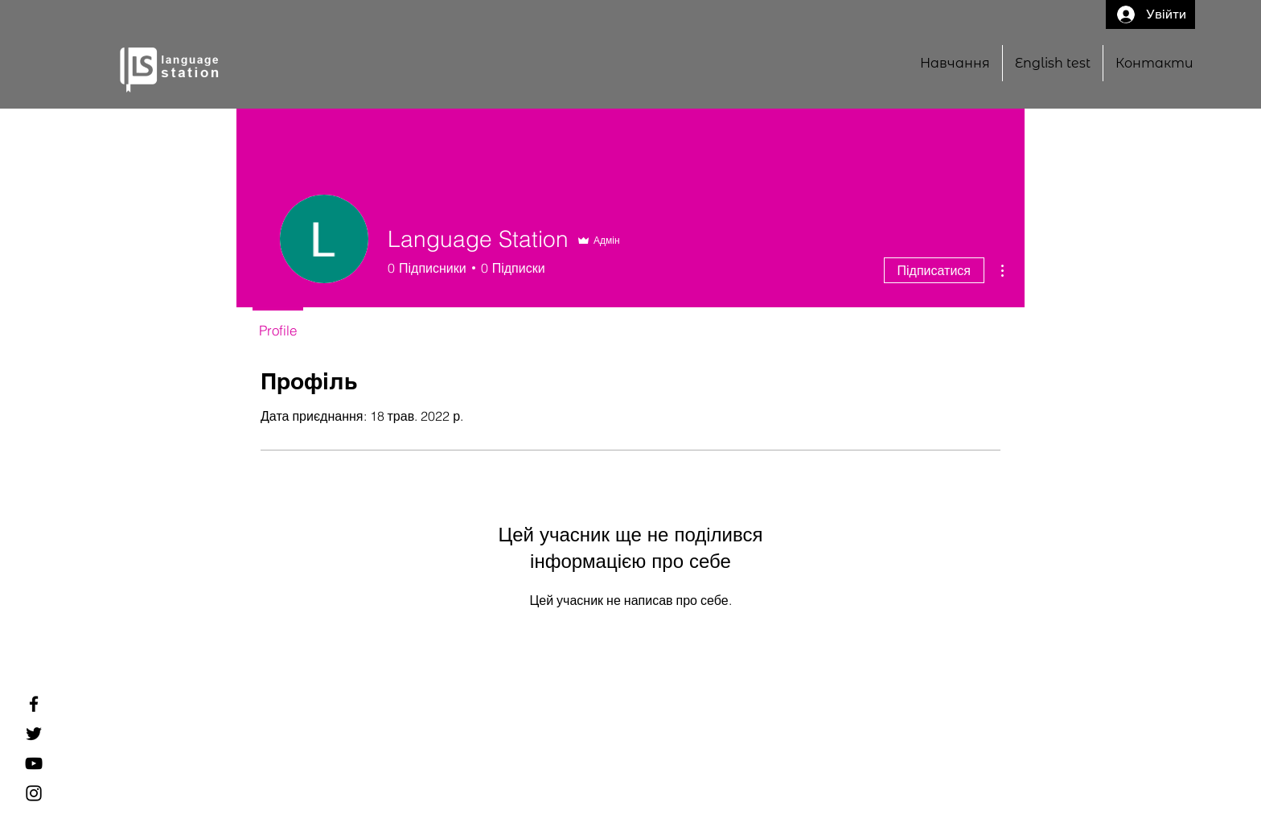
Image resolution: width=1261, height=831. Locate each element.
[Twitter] (33, 733)
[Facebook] (33, 703)
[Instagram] (33, 793)
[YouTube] (33, 763)
